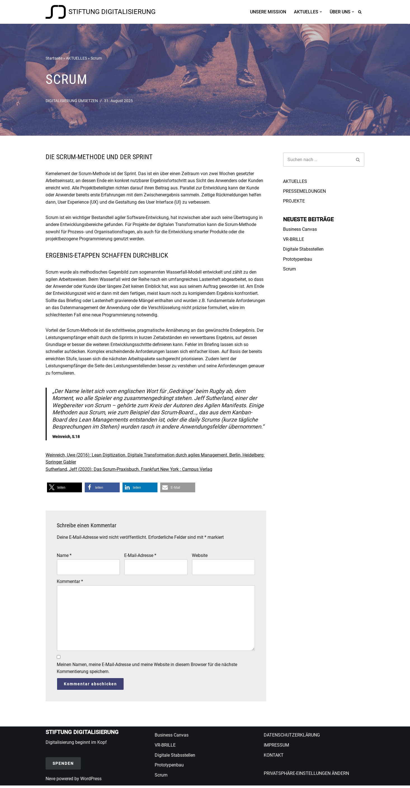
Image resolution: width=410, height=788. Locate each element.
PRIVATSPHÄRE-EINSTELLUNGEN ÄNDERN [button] (306, 775)
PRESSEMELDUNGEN (304, 191)
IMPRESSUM (276, 747)
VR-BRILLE (293, 239)
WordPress (91, 781)
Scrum (289, 269)
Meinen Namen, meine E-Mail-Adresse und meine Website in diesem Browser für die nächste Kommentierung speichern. (147, 670)
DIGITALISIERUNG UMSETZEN (72, 100)
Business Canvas (300, 229)
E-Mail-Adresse (140, 557)
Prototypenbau (297, 259)
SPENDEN (63, 765)
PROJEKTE (294, 201)
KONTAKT (274, 757)
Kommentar (70, 583)
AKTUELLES (76, 58)
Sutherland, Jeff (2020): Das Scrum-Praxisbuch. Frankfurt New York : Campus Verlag (129, 471)
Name (64, 557)
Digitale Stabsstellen (303, 249)
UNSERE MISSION (268, 12)
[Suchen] (360, 12)
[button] (321, 12)
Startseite (54, 58)
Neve (50, 781)
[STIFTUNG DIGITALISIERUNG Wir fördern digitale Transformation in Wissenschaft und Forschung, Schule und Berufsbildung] (100, 12)
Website (200, 557)
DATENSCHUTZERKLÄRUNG (292, 737)
